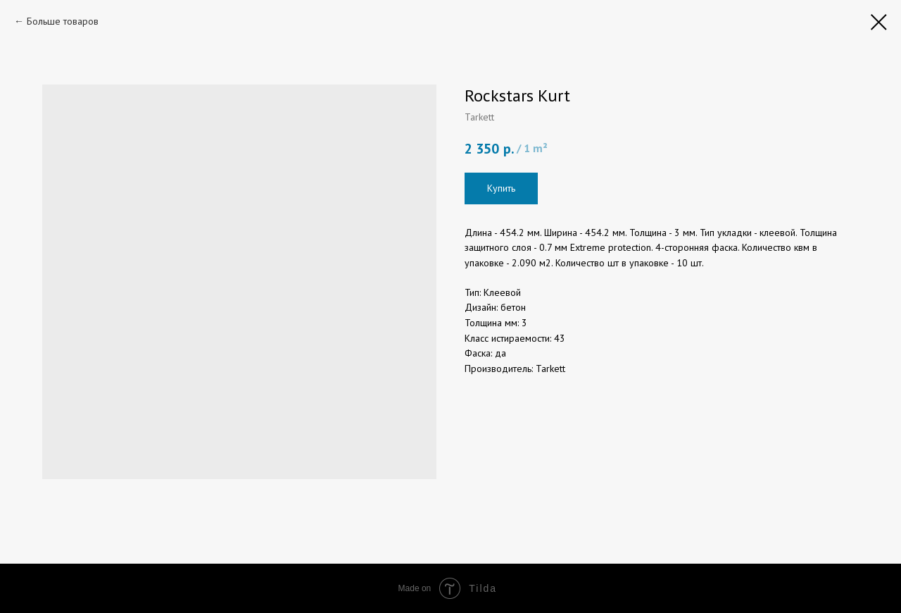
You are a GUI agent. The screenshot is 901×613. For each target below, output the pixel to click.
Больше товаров (63, 21)
